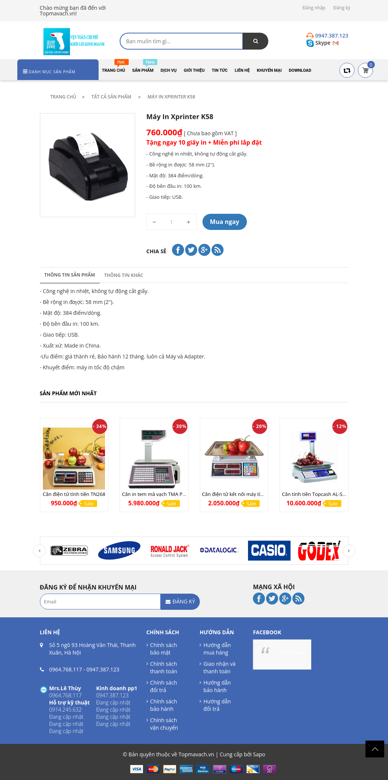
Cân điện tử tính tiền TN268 (74, 494)
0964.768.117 (65, 669)
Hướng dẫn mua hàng (217, 648)
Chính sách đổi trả (163, 686)
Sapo (259, 754)
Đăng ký (341, 8)
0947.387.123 (103, 669)
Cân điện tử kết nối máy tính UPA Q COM (248, 494)
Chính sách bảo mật (163, 648)
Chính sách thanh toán (163, 667)
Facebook (293, 652)
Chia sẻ (156, 251)
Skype (319, 42)
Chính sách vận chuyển (164, 724)
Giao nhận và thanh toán (219, 667)
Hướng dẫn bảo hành (217, 686)
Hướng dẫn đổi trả (217, 705)
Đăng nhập (314, 8)
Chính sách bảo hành (163, 705)
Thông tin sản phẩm (69, 275)
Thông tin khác (123, 275)
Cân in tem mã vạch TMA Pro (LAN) (161, 494)
